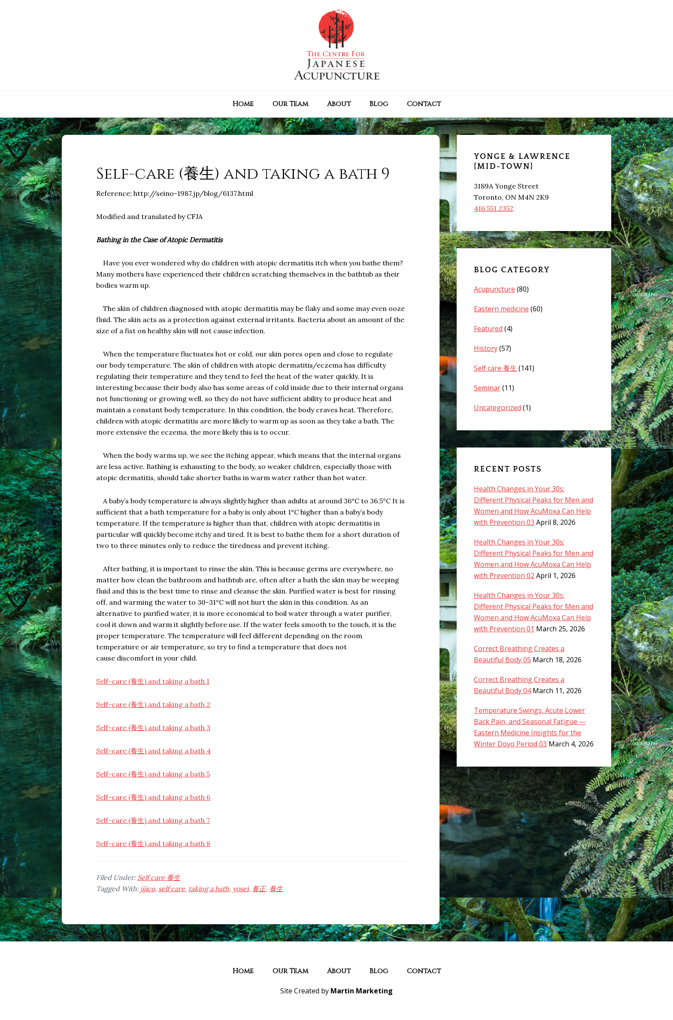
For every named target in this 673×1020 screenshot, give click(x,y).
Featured (488, 328)
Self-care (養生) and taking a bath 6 (153, 797)
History (485, 348)
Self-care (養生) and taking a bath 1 (152, 681)
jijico (147, 888)
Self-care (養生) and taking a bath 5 (153, 774)
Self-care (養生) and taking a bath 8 (153, 843)
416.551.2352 (493, 208)
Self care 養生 (158, 877)
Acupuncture (494, 289)
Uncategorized (497, 407)
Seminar (487, 388)
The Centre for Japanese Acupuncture (336, 45)
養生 (276, 888)
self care (171, 888)
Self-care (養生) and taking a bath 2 (153, 704)
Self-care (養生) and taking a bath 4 (153, 750)
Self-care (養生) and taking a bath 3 (153, 727)
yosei (241, 888)
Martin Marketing (361, 991)
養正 (259, 888)
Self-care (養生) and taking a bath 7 (153, 820)
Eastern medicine (501, 309)
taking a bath (208, 888)
